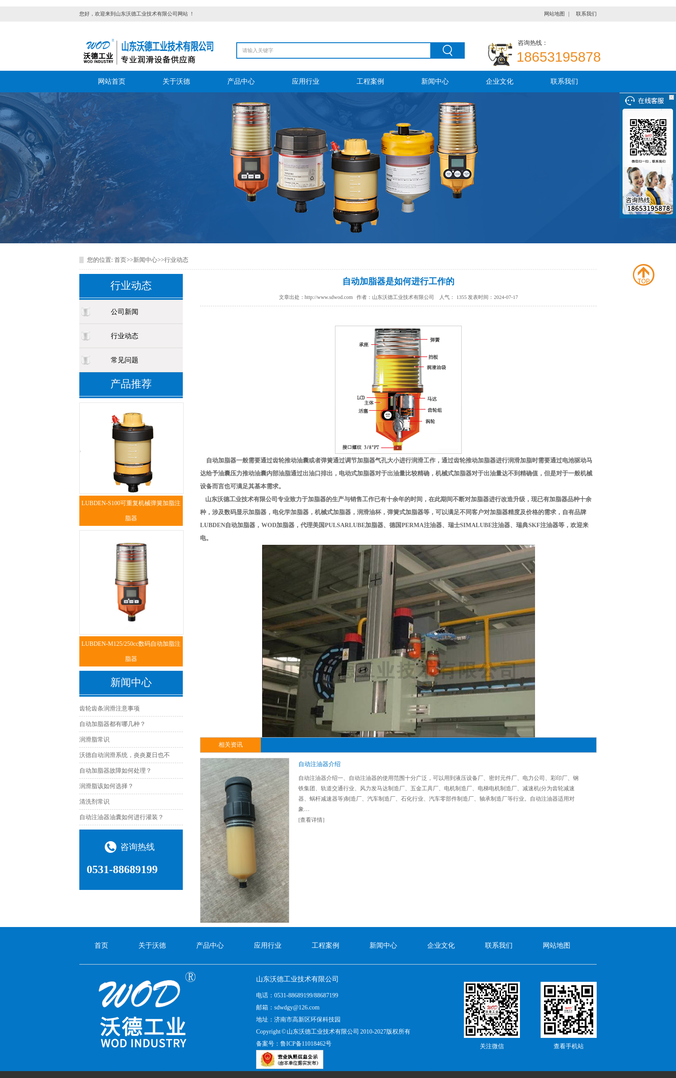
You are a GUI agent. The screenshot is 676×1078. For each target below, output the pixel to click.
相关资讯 (231, 745)
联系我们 (586, 14)
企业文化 (499, 81)
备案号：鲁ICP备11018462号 (294, 1043)
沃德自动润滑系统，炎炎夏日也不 (124, 755)
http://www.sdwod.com (329, 297)
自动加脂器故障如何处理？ (115, 770)
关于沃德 (176, 81)
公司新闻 (124, 311)
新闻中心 (435, 81)
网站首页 (111, 81)
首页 (120, 260)
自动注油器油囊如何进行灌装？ (121, 817)
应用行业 (305, 81)
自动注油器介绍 (319, 764)
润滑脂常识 (94, 739)
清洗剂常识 (94, 801)
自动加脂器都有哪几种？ (112, 724)
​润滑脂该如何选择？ (106, 786)
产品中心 (241, 81)
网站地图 (554, 14)
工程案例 (370, 81)
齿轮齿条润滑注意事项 (109, 708)
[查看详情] (311, 820)
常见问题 (124, 360)
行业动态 (176, 260)
